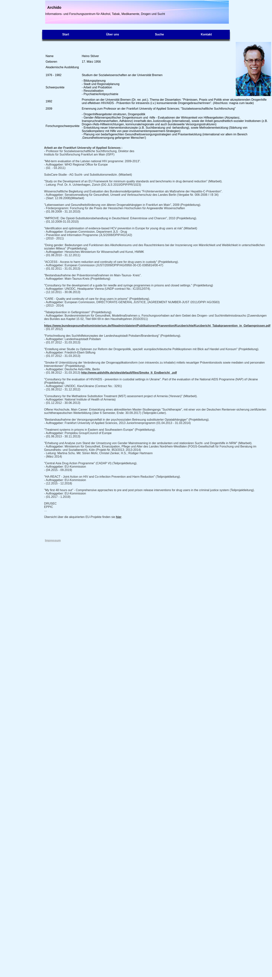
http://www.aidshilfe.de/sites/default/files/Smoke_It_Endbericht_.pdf (129, 372)
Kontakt (206, 34)
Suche (159, 34)
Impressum (53, 540)
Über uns (112, 34)
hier (118, 517)
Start (65, 34)
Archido (54, 7)
